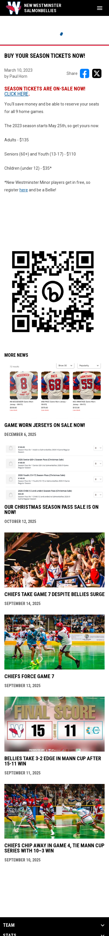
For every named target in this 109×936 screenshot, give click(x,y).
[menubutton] (99, 8)
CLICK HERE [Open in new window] (16, 94)
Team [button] (9, 925)
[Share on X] (96, 73)
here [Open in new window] (23, 190)
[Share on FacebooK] (84, 73)
